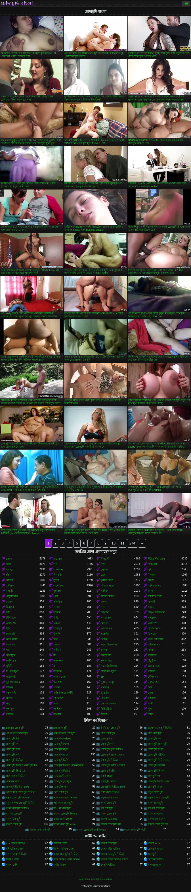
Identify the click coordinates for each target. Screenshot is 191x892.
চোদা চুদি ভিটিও (14, 760)
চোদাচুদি (152, 854)
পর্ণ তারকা (106, 617)
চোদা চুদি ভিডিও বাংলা (113, 765)
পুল (150, 708)
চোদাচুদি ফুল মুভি (62, 781)
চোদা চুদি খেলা (61, 743)
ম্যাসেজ (152, 698)
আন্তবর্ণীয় (11, 623)
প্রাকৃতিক (57, 601)
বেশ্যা (150, 591)
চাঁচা (8, 574)
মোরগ (56, 644)
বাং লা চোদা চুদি (156, 808)
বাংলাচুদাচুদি (154, 864)
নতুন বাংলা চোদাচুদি (158, 797)
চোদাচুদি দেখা (13, 781)
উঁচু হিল (152, 660)
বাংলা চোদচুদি (13, 819)
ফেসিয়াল (11, 660)
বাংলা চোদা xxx (109, 819)
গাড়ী (150, 703)
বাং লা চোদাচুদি (14, 813)
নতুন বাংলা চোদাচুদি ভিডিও (20, 802)
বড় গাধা (57, 682)
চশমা (56, 703)
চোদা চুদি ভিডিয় (156, 765)
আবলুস (57, 628)
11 (122, 543)
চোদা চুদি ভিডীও (62, 770)
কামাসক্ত (152, 623)
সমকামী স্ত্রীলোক (109, 666)
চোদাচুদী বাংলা (155, 786)
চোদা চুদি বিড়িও (156, 754)
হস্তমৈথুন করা (155, 585)
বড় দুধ (9, 569)
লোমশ (56, 607)
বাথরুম (57, 714)
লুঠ (149, 569)
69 (102, 676)
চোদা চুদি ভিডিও (109, 760)
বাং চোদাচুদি (107, 808)
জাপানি (105, 612)
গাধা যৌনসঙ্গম (155, 639)
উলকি (56, 633)
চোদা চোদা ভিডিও (15, 776)
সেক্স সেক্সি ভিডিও (110, 848)
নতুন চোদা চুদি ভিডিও (17, 797)
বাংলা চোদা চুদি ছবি (40, 829)
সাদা (103, 564)
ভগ (55, 564)
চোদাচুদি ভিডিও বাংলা (17, 786)
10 (113, 543)
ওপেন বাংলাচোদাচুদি (17, 733)
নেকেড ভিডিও (156, 859)
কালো (104, 601)
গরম (55, 596)
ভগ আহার (106, 660)
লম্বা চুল (10, 708)
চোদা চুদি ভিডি (61, 760)
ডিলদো (152, 633)
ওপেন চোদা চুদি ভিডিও (160, 727)
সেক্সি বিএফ (59, 864)
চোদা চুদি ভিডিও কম (158, 760)
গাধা (8, 564)
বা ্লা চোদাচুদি (62, 808)
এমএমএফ (106, 628)
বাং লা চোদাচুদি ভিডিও (65, 813)
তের (103, 574)
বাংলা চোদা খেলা (157, 819)
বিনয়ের (10, 607)
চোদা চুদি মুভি (108, 770)
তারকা (104, 639)
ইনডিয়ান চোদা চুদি (110, 727)
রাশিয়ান (57, 671)
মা (54, 655)
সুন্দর (56, 580)
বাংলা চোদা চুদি (14, 824)
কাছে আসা (11, 639)
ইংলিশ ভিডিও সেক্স (63, 848)
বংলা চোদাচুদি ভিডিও (17, 808)
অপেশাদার (58, 585)
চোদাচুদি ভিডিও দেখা (159, 781)
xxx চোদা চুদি (60, 727)
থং (7, 649)
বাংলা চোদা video (62, 819)
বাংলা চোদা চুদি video (65, 824)
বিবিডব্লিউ (106, 708)
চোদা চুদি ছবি (13, 749)
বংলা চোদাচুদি (155, 802)
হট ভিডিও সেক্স (14, 848)
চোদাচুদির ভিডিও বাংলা (113, 786)
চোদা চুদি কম (12, 743)
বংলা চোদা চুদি (108, 802)
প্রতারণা (105, 698)
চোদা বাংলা (107, 776)
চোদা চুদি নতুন (61, 749)
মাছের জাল (154, 682)
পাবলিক (105, 687)
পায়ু (8, 703)
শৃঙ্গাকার (57, 591)
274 (132, 543)
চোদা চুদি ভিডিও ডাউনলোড (68, 765)
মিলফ (151, 580)
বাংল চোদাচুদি (155, 813)
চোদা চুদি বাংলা (61, 754)
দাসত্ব (151, 649)
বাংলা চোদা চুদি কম (111, 824)
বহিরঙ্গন (152, 617)
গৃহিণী (9, 666)
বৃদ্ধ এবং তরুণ (108, 703)
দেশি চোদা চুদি (60, 792)
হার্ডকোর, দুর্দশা (108, 671)
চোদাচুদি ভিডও (109, 781)
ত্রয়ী (8, 612)
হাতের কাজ (154, 628)
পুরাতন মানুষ (107, 682)
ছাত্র (55, 639)
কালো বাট (106, 655)
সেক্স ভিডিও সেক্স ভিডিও (66, 859)
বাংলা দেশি (11, 864)
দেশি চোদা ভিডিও (110, 792)
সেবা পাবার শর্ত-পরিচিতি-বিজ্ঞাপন (95, 879)
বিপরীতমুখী (12, 671)
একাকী (151, 601)
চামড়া (56, 623)
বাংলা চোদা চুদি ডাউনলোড (91, 829)
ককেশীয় (105, 633)
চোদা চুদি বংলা (155, 749)
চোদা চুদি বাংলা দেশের (112, 754)
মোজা (9, 698)
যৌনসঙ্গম (153, 676)
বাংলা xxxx (154, 843)
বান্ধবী (9, 591)
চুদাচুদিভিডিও (108, 864)
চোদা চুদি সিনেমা (156, 770)
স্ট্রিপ (8, 628)
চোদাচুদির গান (60, 786)
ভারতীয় (105, 692)
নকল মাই (11, 692)
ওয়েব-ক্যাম (154, 666)
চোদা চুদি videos (62, 738)
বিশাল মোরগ (108, 596)
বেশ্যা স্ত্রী (10, 633)
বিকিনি (9, 687)
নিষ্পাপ (151, 574)
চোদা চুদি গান (108, 743)
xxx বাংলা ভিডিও (15, 843)
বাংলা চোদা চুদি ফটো (135, 829)
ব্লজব (9, 558)
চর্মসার (104, 623)
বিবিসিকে (11, 617)
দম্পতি (57, 612)
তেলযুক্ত (10, 655)
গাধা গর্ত (10, 676)
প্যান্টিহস (57, 708)
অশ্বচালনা (58, 569)
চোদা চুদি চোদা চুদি (157, 743)
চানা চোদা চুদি (108, 733)
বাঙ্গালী (151, 671)
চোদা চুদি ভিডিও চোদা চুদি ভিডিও (23, 765)
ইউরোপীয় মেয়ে (156, 558)
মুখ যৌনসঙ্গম (13, 682)
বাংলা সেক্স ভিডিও (16, 854)
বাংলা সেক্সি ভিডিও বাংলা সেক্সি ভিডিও (117, 859)
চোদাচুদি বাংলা (16, 3)
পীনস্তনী (105, 558)
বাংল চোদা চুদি (108, 813)
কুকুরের (105, 569)
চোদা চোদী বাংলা (62, 776)
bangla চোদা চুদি (15, 727)
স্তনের (104, 714)
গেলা (150, 692)
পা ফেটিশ (58, 698)
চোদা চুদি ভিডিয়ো (15, 770)
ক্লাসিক (9, 714)
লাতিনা (57, 649)
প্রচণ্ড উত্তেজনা (109, 644)
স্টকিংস (105, 591)
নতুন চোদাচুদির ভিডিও (65, 797)
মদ (54, 666)
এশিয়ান (10, 585)
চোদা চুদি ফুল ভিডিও (112, 749)
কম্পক (104, 649)
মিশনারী (57, 574)
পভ (103, 607)
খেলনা (9, 601)
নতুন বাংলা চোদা (110, 797)
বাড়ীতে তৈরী (155, 596)
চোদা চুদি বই (12, 754)
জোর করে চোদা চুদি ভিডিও (20, 792)
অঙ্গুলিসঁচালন (156, 612)
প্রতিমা (56, 687)
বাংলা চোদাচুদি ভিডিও (112, 854)
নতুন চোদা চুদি (155, 792)
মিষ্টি (55, 617)
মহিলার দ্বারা (107, 585)
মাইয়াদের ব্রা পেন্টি (63, 692)
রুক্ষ (150, 687)
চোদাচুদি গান (154, 776)
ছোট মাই (152, 564)
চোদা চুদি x (106, 738)
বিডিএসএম (154, 644)
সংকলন (152, 607)
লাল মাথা (11, 644)
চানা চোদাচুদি (154, 733)
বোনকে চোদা (60, 843)
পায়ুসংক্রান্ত (12, 596)
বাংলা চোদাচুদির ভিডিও (65, 854)
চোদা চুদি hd (12, 738)
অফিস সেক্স (59, 676)
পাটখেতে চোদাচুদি (63, 802)
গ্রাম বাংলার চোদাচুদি (64, 733)
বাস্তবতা (152, 655)
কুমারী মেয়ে (107, 580)
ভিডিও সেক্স (12, 859)
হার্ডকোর (58, 558)
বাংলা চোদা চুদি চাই (158, 824)
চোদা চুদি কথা (155, 738)
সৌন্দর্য (9, 580)
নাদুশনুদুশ (58, 660)
